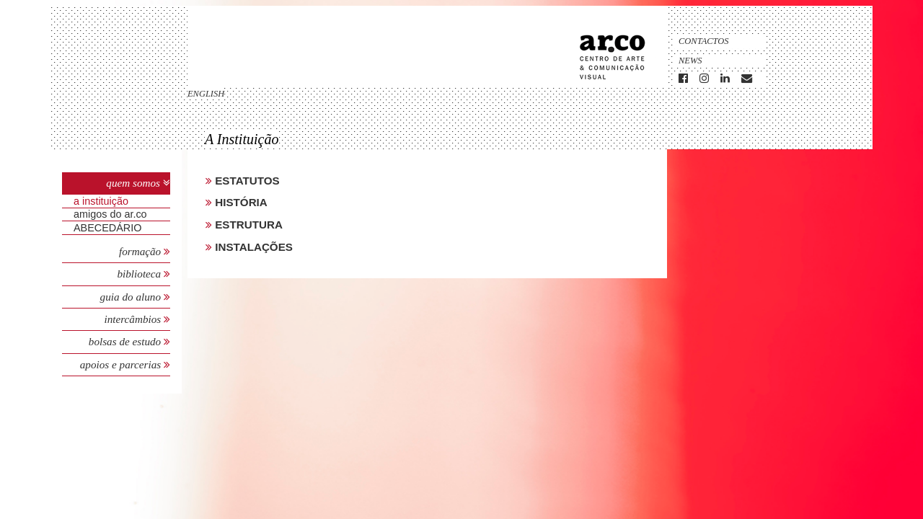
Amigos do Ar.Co (110, 214)
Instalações (252, 247)
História (240, 202)
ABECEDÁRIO (107, 228)
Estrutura (247, 224)
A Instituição (101, 201)
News (690, 61)
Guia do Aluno (130, 296)
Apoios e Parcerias (122, 364)
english (205, 94)
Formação (141, 251)
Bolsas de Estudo (126, 341)
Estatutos (246, 180)
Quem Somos (133, 183)
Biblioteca (140, 273)
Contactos (704, 41)
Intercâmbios (134, 319)
